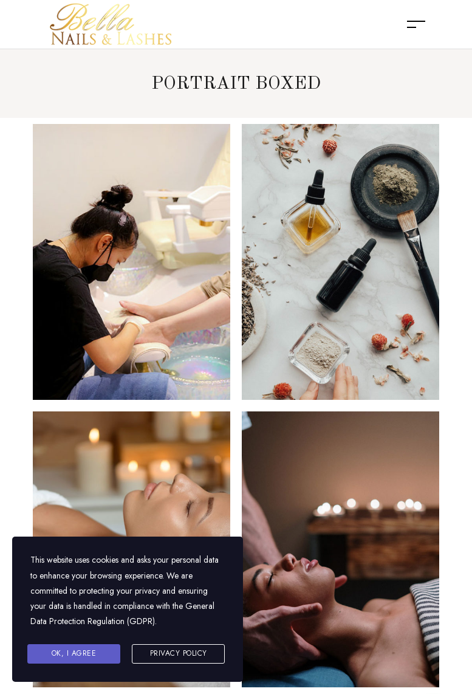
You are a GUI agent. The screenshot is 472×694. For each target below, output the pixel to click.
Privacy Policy (178, 653)
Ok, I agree (74, 653)
